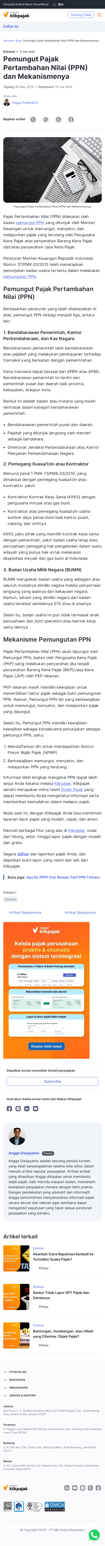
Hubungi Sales (81, 15)
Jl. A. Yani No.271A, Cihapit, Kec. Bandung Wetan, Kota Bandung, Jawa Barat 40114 (49, 1449)
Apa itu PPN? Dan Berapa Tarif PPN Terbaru (63, 877)
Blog (18, 40)
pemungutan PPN (19, 276)
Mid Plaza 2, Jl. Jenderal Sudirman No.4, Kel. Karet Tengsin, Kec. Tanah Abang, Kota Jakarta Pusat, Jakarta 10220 (51, 1412)
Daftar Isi (10, 26)
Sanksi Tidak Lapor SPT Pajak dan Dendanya (61, 1295)
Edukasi (9, 51)
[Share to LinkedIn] (58, 119)
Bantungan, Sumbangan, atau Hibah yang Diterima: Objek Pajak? (63, 1334)
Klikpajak (62, 783)
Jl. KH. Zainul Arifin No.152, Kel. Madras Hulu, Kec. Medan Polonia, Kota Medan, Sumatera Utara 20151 (51, 1467)
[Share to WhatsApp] (45, 119)
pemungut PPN (30, 222)
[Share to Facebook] (71, 119)
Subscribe (52, 1081)
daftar (23, 854)
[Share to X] (33, 119)
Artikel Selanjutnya (80, 912)
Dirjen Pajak (72, 789)
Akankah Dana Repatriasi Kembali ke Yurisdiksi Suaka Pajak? (63, 1256)
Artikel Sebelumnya (25, 912)
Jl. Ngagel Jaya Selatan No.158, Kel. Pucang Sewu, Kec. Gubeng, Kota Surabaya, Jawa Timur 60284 (52, 1430)
